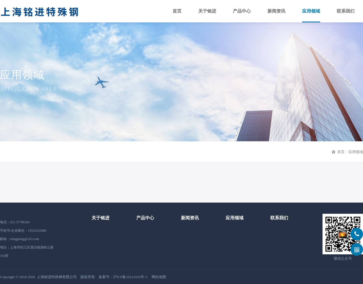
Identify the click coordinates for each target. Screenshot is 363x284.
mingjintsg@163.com (24, 239)
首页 (177, 11)
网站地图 (159, 277)
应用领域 (311, 11)
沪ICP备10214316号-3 (130, 277)
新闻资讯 (276, 11)
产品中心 (242, 11)
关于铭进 (207, 11)
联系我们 (346, 11)
